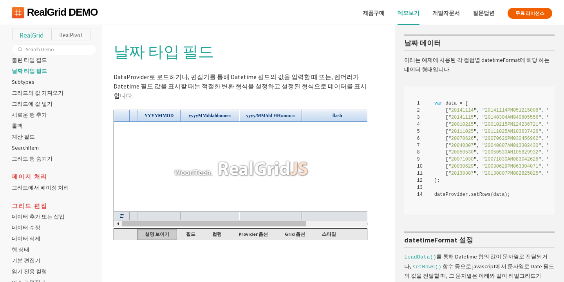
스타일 (329, 234)
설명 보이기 (157, 234)
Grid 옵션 (295, 234)
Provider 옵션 (253, 234)
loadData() (420, 256)
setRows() (426, 265)
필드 (190, 234)
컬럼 (217, 234)
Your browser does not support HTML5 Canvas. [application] (240, 168)
